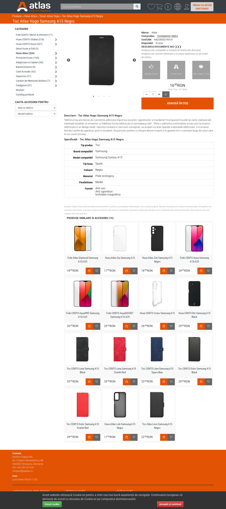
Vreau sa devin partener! (202, 7)
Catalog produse (25, 94)
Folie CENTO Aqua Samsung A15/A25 (194, 259)
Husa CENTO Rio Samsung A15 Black (194, 315)
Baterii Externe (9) (25, 67)
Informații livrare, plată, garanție (31, 490)
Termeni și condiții (75, 490)
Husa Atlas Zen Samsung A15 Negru (157, 259)
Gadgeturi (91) (24, 85)
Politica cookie (125, 490)
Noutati (20, 90)
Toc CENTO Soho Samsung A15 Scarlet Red (82, 426)
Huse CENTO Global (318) (30, 39)
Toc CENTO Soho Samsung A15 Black (194, 370)
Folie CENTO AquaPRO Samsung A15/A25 (82, 315)
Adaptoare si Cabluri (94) (29, 62)
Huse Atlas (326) (25, 53)
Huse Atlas (30, 16)
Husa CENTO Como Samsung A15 (157, 313)
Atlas (154, 32)
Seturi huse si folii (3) (27, 48)
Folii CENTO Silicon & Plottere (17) (34, 34)
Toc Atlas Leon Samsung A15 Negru (157, 426)
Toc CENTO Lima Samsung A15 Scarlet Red (120, 370)
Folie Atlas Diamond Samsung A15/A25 (82, 259)
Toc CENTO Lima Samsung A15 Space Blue (157, 370)
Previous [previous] (68, 60)
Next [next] (134, 60)
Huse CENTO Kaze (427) (29, 44)
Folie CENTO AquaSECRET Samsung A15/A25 (119, 315)
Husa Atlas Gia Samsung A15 (120, 257)
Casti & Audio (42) (26, 71)
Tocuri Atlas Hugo (49, 16)
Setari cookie (52, 504)
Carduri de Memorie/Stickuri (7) (33, 80)
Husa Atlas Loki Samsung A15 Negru (120, 426)
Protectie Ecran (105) (27, 57)
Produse (17, 16)
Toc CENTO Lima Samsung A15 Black (83, 370)
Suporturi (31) (23, 76)
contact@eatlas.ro (22, 471)
